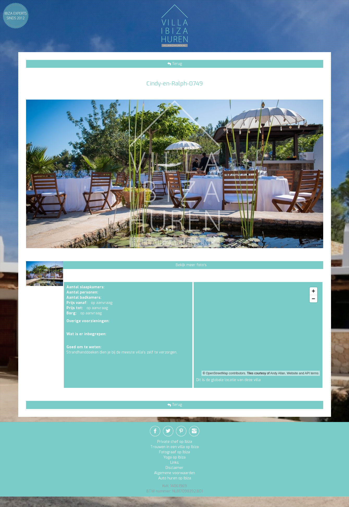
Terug (176, 63)
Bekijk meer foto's (191, 264)
